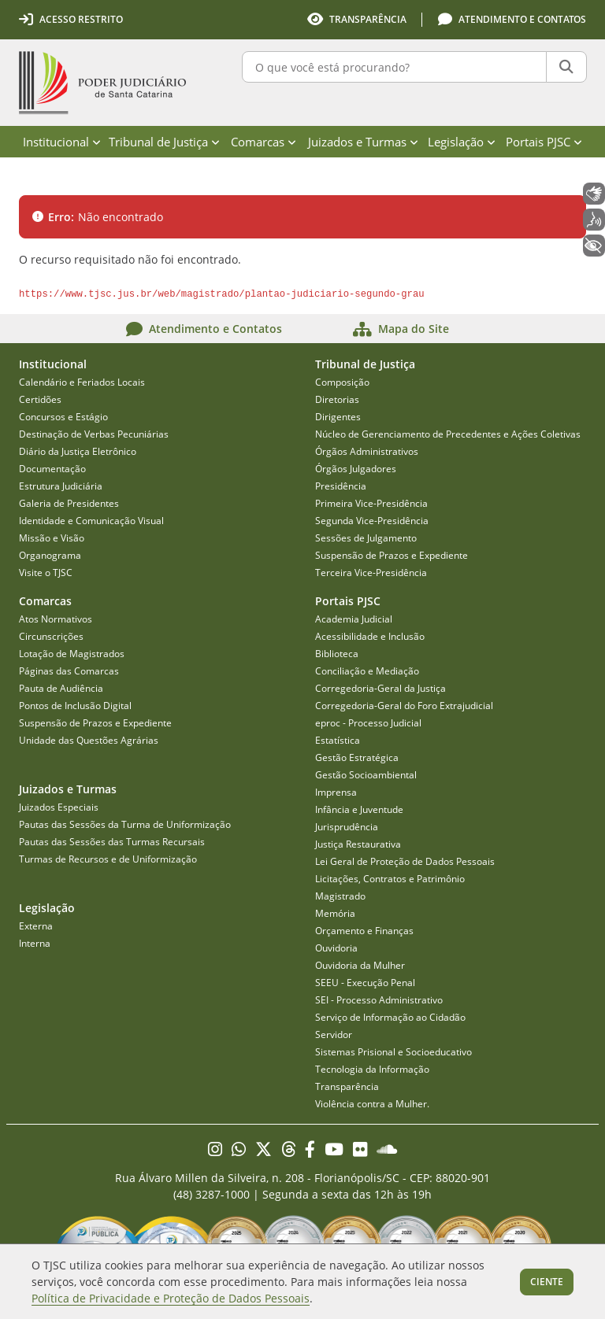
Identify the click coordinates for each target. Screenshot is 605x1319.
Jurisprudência (346, 826)
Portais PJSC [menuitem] (544, 142)
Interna (34, 943)
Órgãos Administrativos (366, 451)
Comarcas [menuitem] (263, 142)
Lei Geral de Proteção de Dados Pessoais (405, 861)
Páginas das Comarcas (69, 671)
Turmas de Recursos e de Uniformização (108, 859)
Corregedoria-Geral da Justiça (380, 688)
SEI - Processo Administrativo (379, 1000)
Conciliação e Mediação (367, 671)
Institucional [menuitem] (62, 142)
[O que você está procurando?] (394, 67)
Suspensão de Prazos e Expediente (391, 555)
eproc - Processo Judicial (368, 723)
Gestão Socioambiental (366, 774)
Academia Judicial (353, 619)
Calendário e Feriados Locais (82, 382)
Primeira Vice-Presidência (371, 503)
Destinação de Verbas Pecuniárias (94, 434)
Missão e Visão (51, 538)
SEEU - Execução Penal (365, 982)
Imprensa (336, 792)
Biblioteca (336, 653)
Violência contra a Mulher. (372, 1103)
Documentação (52, 468)
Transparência (347, 1086)
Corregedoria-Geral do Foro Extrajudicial (404, 705)
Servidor (333, 1034)
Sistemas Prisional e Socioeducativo (393, 1052)
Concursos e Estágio (63, 416)
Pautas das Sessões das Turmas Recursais (112, 841)
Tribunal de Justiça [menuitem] (164, 142)
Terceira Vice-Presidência (371, 572)
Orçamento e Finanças (364, 930)
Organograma (50, 555)
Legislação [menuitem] (462, 142)
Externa (36, 926)
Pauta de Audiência (61, 688)
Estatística (337, 740)
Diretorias (337, 399)
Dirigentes (338, 416)
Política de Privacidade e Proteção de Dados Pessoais (171, 1298)
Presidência (340, 486)
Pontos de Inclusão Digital (75, 705)
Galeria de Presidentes (69, 503)
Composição (342, 382)
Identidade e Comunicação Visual (91, 520)
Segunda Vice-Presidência (372, 520)
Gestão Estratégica (357, 757)
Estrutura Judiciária (60, 486)
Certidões (40, 399)
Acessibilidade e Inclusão (370, 636)
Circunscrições (51, 636)
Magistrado (340, 896)
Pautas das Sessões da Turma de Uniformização (125, 824)
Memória (335, 913)
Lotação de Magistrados (71, 653)
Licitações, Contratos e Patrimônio (390, 878)
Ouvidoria (336, 948)
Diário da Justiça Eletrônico (77, 451)
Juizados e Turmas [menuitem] (363, 142)
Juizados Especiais (58, 807)
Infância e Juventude (359, 809)
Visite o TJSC (45, 572)
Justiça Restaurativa (358, 844)
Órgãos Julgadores (355, 468)
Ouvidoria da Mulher (360, 965)
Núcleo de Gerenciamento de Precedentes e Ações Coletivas (448, 434)
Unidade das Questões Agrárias (88, 740)
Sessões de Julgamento (366, 538)
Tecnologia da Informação (372, 1069)
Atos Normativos (55, 619)
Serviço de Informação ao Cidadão (390, 1017)
